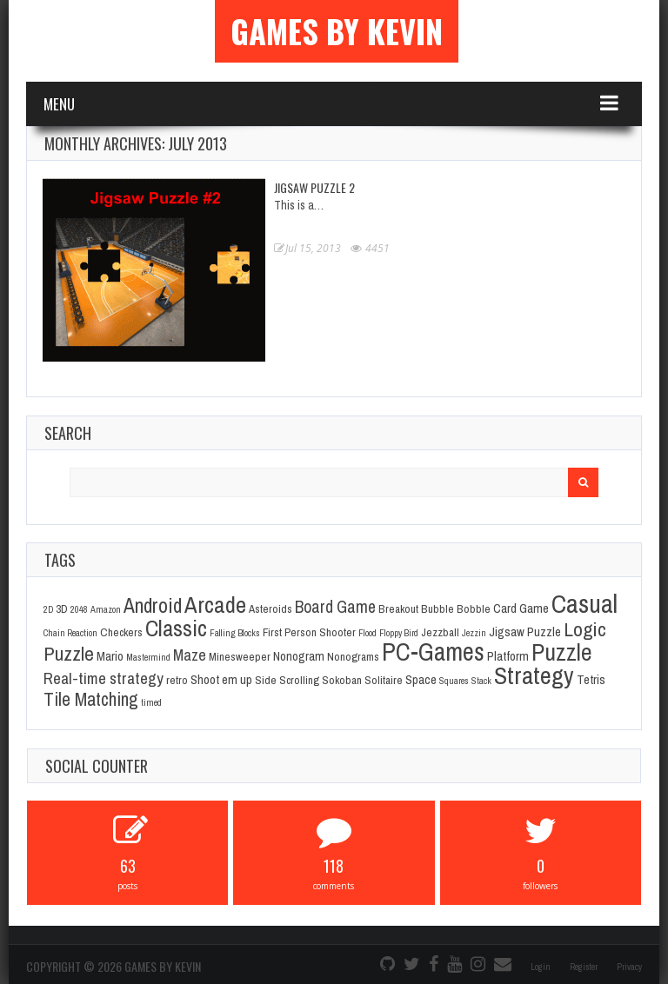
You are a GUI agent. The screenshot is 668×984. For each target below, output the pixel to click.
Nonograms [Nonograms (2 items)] (353, 656)
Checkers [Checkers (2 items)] (121, 632)
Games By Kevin (336, 31)
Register (584, 967)
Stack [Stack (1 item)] (481, 681)
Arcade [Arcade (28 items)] (215, 604)
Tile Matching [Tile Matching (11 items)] (90, 699)
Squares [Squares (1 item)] (454, 681)
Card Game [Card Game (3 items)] (521, 608)
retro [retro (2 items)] (177, 680)
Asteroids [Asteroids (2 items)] (270, 608)
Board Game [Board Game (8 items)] (335, 606)
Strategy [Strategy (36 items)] (534, 675)
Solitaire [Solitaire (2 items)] (383, 680)
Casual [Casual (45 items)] (584, 604)
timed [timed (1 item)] (151, 702)
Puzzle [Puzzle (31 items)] (561, 652)
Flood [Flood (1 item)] (367, 633)
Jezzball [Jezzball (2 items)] (440, 632)
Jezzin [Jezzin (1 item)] (474, 633)
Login (541, 967)
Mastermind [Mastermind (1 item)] (148, 657)
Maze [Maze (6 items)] (189, 655)
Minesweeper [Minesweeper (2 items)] (240, 656)
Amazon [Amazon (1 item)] (105, 609)
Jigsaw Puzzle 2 (314, 187)
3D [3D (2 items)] (62, 608)
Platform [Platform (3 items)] (508, 656)
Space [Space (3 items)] (421, 679)
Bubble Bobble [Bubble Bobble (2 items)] (456, 608)
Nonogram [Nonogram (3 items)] (298, 656)
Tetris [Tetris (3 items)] (591, 679)
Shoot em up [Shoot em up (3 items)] (221, 679)
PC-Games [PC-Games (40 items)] (433, 651)
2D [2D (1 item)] (48, 609)
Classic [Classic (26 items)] (176, 628)
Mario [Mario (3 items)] (110, 656)
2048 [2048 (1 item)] (79, 609)
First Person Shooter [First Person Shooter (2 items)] (309, 632)
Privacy (629, 967)
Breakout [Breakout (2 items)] (398, 608)
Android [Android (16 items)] (153, 605)
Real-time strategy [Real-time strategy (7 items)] (103, 678)
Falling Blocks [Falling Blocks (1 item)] (235, 633)
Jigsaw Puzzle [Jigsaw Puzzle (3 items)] (525, 632)
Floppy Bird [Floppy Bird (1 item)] (398, 633)
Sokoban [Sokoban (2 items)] (342, 680)
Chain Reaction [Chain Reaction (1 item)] (70, 633)
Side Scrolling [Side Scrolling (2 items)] (287, 680)
